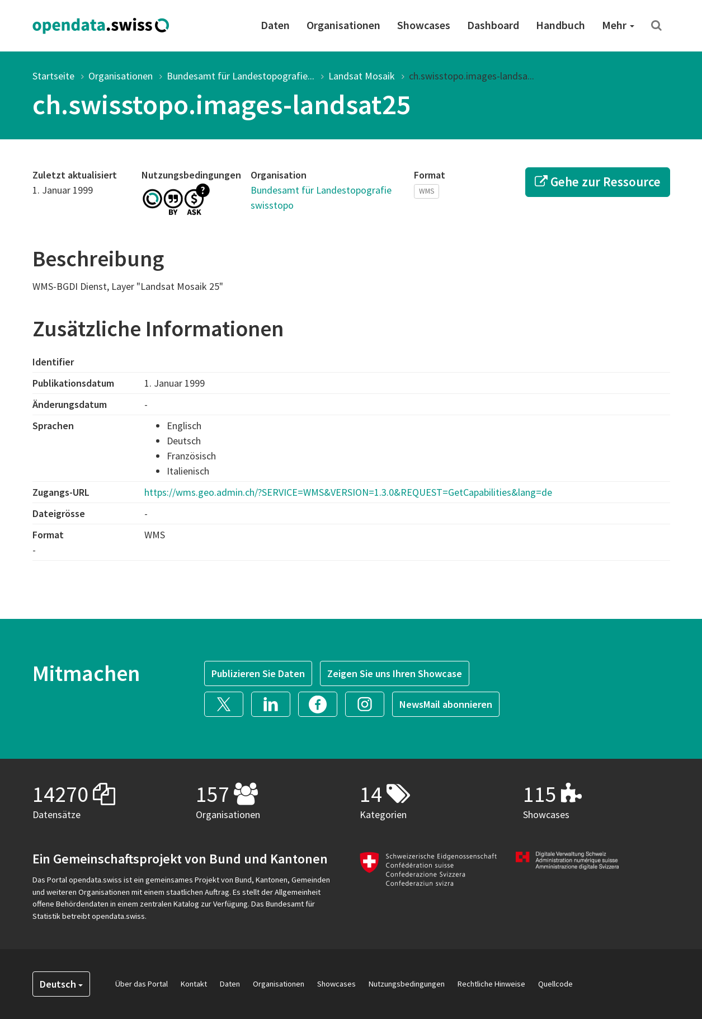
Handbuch (560, 25)
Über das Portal (141, 984)
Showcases (423, 25)
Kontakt (194, 984)
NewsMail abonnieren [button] (445, 704)
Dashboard (493, 25)
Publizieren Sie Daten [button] (258, 673)
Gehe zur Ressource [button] (598, 181)
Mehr (618, 25)
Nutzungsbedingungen (407, 984)
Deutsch (61, 984)
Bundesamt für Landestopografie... (240, 75)
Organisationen (343, 25)
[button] (227, 702)
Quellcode (555, 984)
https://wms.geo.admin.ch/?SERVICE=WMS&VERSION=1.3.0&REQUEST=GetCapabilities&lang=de (348, 492)
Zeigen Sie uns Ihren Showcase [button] (394, 673)
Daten (275, 25)
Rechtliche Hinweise (491, 984)
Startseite (53, 75)
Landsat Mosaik (361, 75)
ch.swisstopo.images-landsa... (471, 75)
